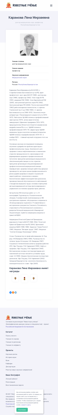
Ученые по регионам (13, 342)
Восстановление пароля (14, 385)
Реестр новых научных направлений (19, 370)
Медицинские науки (19, 78)
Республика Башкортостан (28, 84)
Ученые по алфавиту (13, 345)
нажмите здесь (26, 405)
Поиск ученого (11, 336)
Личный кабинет (12, 379)
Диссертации (10, 367)
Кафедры (9, 363)
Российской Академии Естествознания (20, 327)
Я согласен (22, 410)
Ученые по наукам (12, 339)
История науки (11, 357)
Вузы (7, 360)
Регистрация (10, 382)
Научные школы (11, 354)
